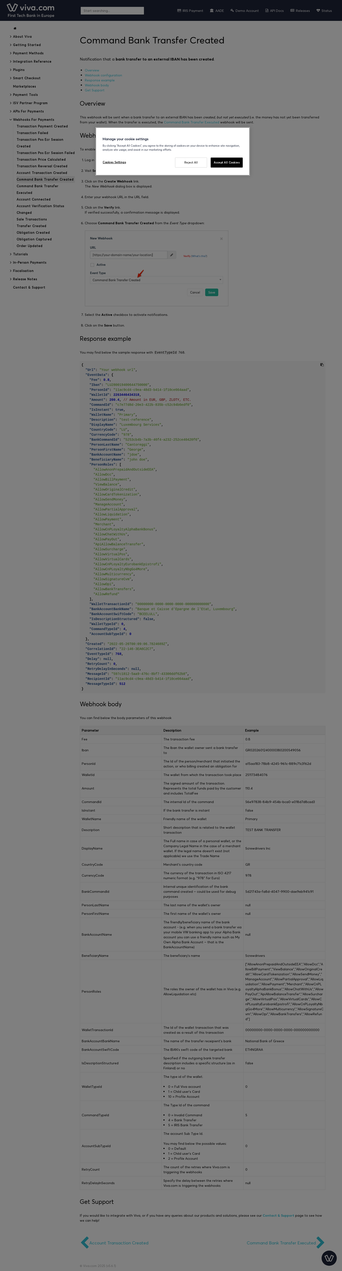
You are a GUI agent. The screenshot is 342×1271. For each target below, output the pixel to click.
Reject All (191, 162)
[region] (172, 151)
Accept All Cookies (226, 162)
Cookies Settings (114, 162)
